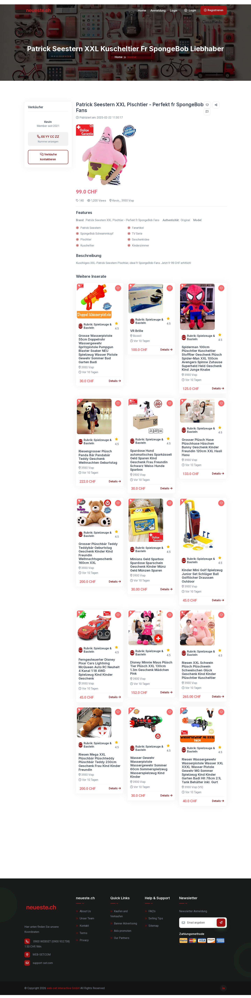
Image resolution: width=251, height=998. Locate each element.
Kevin (48, 125)
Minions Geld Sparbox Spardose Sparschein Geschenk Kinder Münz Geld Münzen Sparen (148, 567)
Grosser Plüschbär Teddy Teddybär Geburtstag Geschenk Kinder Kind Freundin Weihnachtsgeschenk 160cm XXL (98, 556)
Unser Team (85, 921)
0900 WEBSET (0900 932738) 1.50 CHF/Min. (47, 946)
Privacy (82, 943)
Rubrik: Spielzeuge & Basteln (98, 329)
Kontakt (82, 928)
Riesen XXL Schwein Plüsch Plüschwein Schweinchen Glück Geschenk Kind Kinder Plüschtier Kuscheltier (199, 673)
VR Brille (136, 333)
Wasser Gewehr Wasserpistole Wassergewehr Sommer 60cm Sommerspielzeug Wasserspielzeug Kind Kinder (149, 770)
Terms (81, 936)
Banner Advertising (123, 926)
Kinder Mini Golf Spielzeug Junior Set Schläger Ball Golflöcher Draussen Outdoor (202, 578)
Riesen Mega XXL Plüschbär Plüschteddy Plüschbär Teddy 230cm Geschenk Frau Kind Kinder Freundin (99, 765)
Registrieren (213, 11)
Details (115, 383)
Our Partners (119, 941)
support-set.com (38, 966)
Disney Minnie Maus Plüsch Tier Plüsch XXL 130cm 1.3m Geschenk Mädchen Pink (151, 670)
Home (142, 12)
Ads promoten (120, 933)
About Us (83, 914)
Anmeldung (158, 12)
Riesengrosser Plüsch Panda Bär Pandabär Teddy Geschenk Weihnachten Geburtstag (98, 459)
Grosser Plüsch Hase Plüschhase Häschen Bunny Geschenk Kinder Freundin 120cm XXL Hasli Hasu (202, 450)
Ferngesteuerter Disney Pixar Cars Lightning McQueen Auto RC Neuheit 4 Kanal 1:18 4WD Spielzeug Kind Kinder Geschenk (99, 671)
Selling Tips (154, 921)
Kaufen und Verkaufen (119, 916)
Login (173, 12)
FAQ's (150, 914)
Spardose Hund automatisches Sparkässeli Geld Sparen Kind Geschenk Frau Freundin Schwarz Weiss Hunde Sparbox (151, 463)
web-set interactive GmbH (63, 991)
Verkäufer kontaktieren (48, 160)
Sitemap (152, 928)
